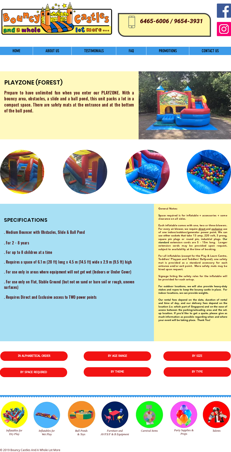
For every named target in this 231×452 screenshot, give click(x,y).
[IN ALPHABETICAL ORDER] (34, 356)
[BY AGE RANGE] (117, 356)
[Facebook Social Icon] (224, 11)
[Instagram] (224, 29)
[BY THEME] (117, 372)
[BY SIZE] (197, 356)
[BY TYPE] (197, 372)
